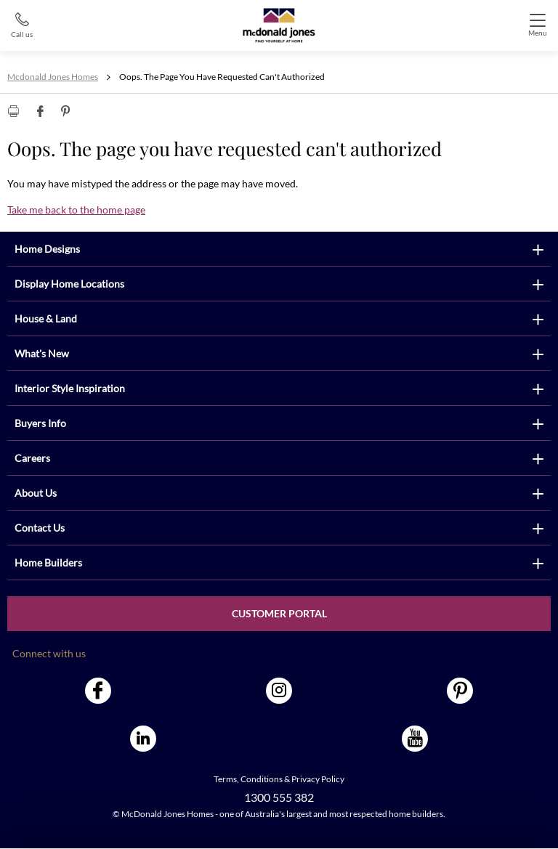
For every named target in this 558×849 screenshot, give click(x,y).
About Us (36, 493)
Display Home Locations (69, 283)
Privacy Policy (317, 778)
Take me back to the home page (76, 209)
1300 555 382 (279, 797)
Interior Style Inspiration (70, 388)
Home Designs (47, 249)
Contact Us (40, 527)
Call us (22, 34)
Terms (225, 778)
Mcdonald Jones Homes (52, 76)
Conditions (261, 778)
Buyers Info (40, 423)
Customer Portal (279, 613)
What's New (42, 353)
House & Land (46, 318)
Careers (32, 458)
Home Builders (48, 562)
